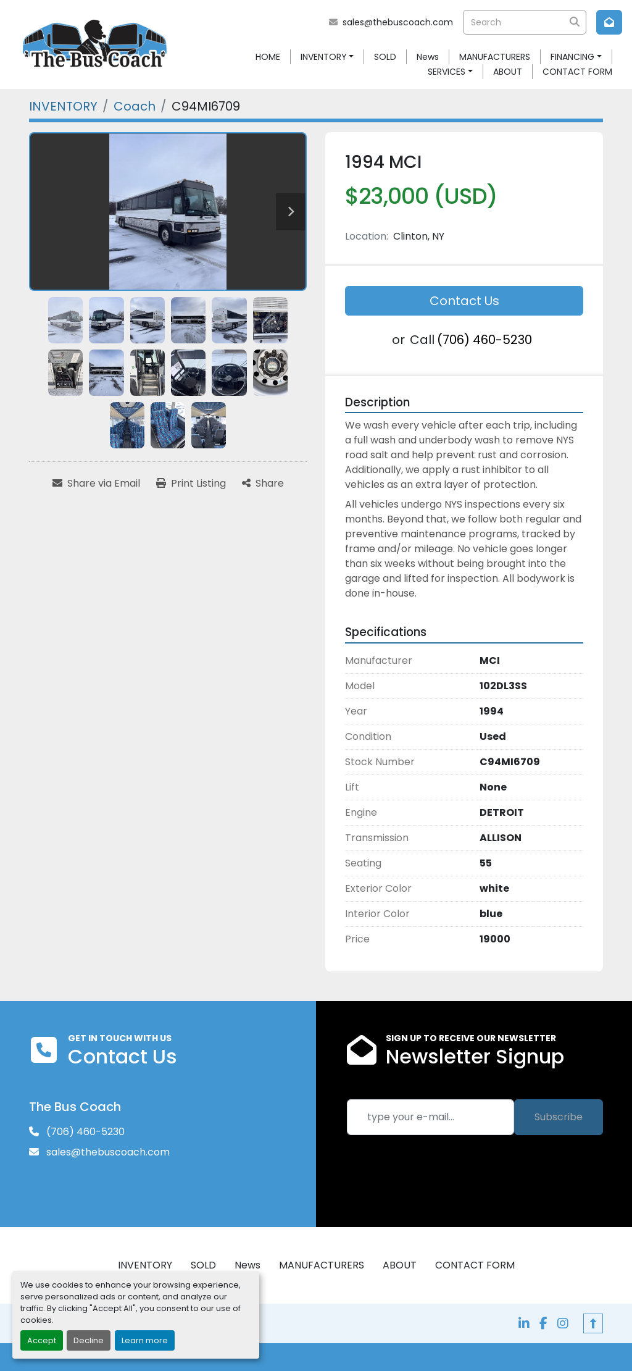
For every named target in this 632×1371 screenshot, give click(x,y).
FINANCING (572, 57)
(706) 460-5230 (484, 339)
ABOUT (507, 71)
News (428, 57)
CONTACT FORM (577, 71)
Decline (88, 1340)
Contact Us (464, 300)
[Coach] (135, 106)
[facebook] (543, 1323)
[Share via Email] (96, 483)
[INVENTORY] (63, 106)
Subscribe (558, 1117)
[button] (327, 57)
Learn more (145, 1340)
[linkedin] (524, 1323)
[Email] (430, 1117)
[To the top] (593, 1323)
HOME (268, 57)
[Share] (263, 483)
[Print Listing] (191, 483)
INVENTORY (324, 57)
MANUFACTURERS (494, 57)
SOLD (385, 57)
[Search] (524, 22)
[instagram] (562, 1323)
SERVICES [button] (446, 71)
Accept (41, 1340)
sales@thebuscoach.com (398, 22)
